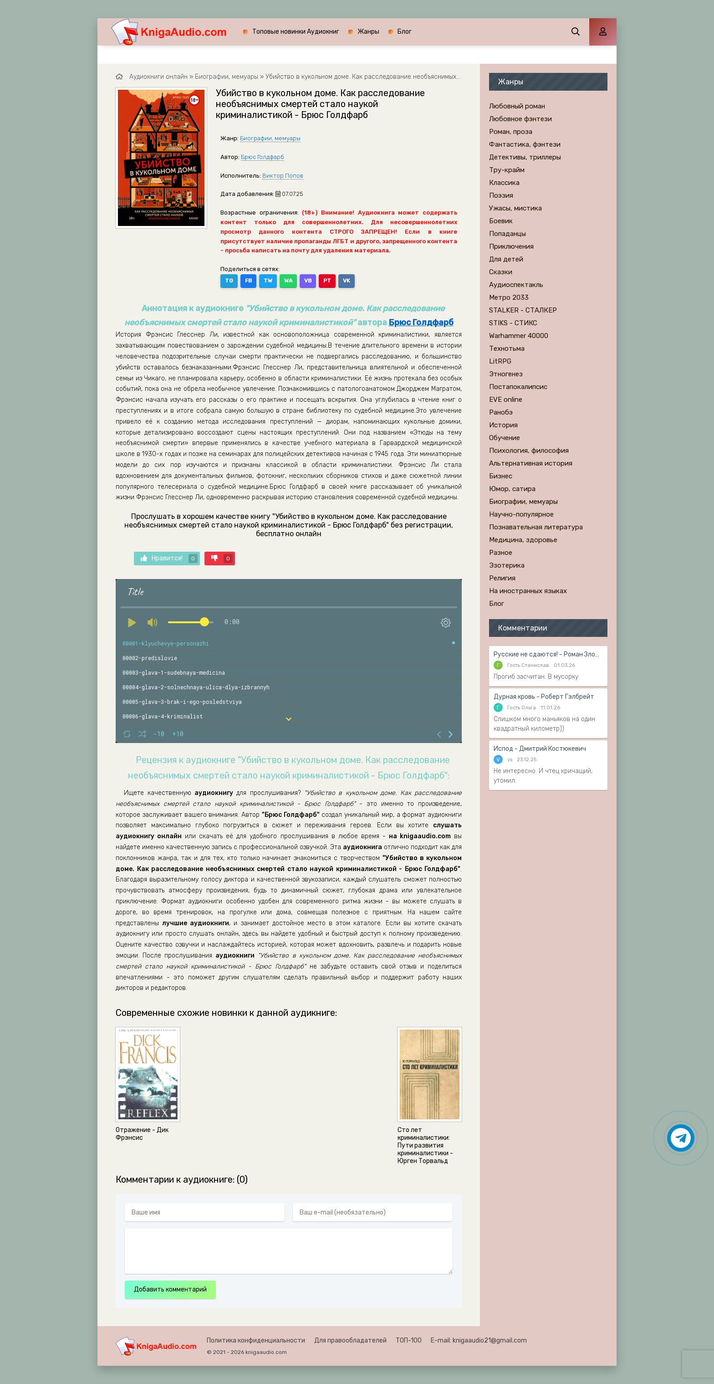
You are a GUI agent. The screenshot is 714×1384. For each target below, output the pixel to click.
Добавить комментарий (170, 1289)
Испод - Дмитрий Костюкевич (540, 749)
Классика (504, 183)
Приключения (511, 246)
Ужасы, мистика (515, 208)
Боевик (501, 221)
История (503, 425)
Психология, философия (529, 450)
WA (288, 280)
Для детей (506, 259)
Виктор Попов (282, 175)
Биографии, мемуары (270, 138)
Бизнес (500, 476)
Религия (502, 578)
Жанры (368, 32)
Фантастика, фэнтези (525, 144)
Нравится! (169, 558)
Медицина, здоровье (523, 540)
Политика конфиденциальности (256, 1340)
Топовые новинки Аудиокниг (295, 32)
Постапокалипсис (518, 387)
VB (307, 280)
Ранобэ (501, 412)
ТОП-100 (409, 1340)
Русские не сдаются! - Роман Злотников (548, 654)
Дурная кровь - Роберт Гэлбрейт (544, 697)
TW (268, 280)
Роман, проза (510, 132)
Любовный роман (517, 106)
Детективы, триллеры (525, 157)
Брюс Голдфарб (262, 157)
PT (327, 280)
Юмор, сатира (512, 489)
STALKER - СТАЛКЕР (523, 310)
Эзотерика (507, 565)
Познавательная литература (536, 527)
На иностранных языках (528, 591)
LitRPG (500, 361)
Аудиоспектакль (516, 285)
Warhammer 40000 (518, 336)
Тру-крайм (507, 170)
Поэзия (501, 195)
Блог (405, 32)
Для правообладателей (350, 1340)
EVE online (505, 399)
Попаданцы (507, 234)
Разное (500, 552)
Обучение (504, 438)
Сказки (500, 272)
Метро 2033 (509, 297)
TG (229, 280)
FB (248, 280)
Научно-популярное (521, 514)
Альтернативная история (530, 463)
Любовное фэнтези (520, 119)
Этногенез (506, 374)
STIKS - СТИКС (513, 323)
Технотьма (507, 348)
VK (346, 280)
